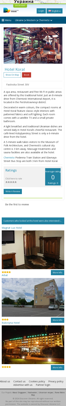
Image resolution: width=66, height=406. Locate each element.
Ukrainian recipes (46, 392)
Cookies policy (37, 381)
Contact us (19, 381)
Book (26, 74)
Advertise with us (22, 384)
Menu (6, 20)
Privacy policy (55, 381)
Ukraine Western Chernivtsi (33, 20)
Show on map (12, 74)
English (54, 10)
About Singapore (19, 392)
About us (5, 381)
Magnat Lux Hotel (12, 227)
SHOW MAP (20, 5)
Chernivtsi (9, 157)
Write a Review (13, 191)
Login (41, 10)
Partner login (43, 384)
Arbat (5, 275)
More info (57, 272)
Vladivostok (32, 392)
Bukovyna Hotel (11, 322)
